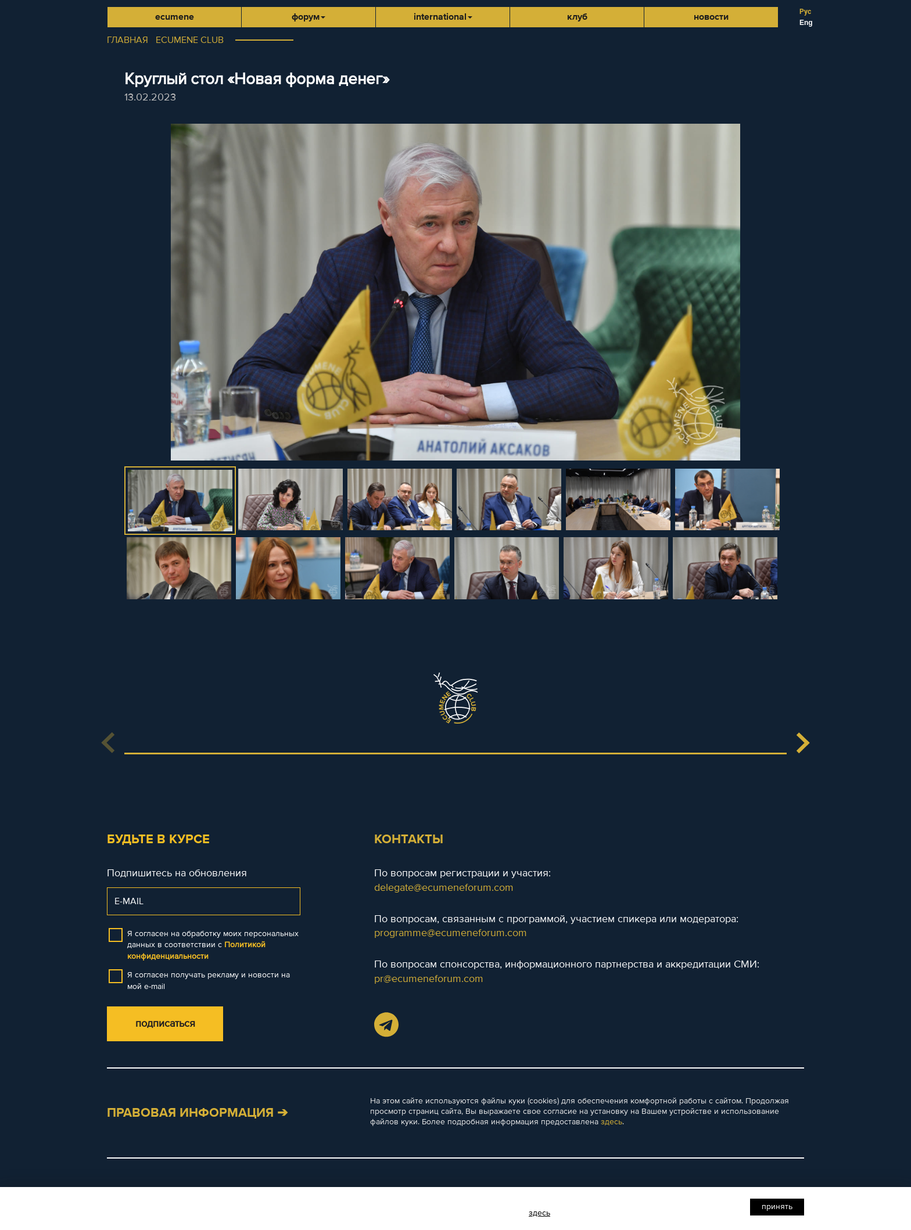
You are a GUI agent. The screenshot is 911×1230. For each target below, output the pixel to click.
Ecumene (174, 17)
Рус (805, 12)
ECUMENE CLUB (190, 40)
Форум (308, 17)
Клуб (577, 17)
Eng (806, 23)
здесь (611, 1122)
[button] (802, 742)
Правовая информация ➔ (197, 1113)
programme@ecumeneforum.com (450, 932)
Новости (711, 17)
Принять (777, 1206)
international (443, 17)
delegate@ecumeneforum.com (444, 887)
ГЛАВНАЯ (127, 40)
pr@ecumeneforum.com (428, 978)
